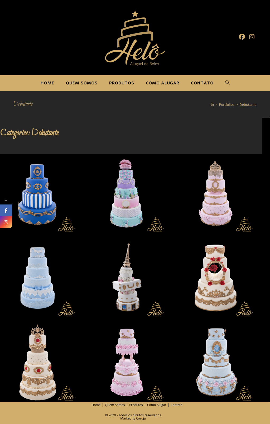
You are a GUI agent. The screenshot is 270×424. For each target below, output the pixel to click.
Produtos (136, 405)
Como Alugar (156, 405)
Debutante (247, 104)
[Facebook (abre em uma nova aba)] (242, 37)
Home (96, 405)
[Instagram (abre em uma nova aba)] (252, 37)
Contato (176, 405)
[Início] (212, 104)
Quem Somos (115, 405)
